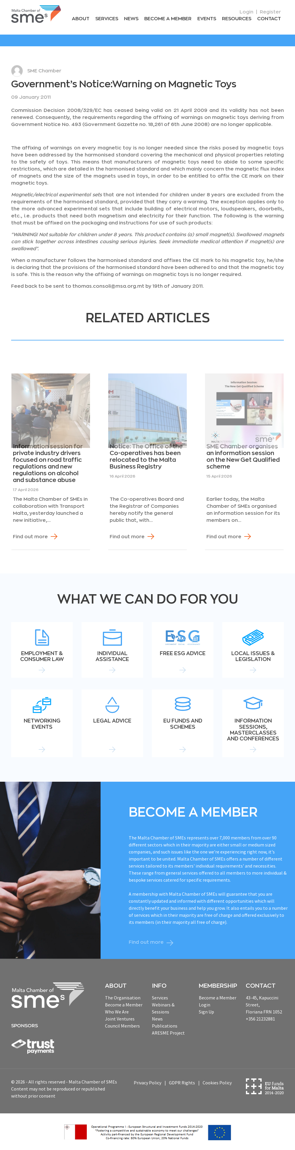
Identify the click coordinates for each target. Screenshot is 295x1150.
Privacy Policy (147, 1083)
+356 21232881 (260, 1019)
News (131, 18)
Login (246, 12)
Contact (269, 18)
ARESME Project (168, 1033)
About (80, 18)
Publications (164, 1026)
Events (206, 18)
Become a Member (167, 18)
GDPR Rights (182, 1083)
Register (270, 12)
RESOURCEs (236, 18)
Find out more (30, 536)
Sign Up (206, 1012)
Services (106, 18)
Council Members (122, 1026)
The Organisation (122, 998)
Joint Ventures (120, 1019)
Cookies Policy (217, 1083)
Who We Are (117, 1012)
